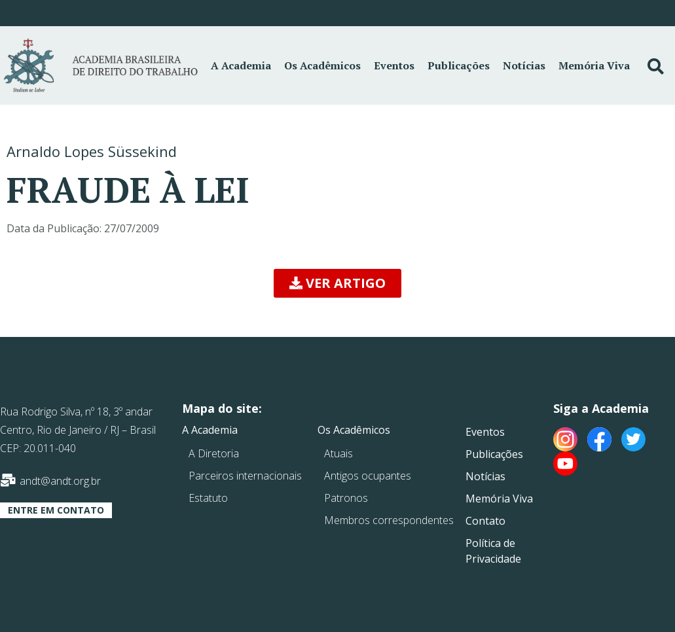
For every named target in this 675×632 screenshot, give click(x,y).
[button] (337, 283)
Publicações (459, 65)
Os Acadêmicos (322, 65)
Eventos (394, 65)
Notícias (524, 65)
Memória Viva (594, 65)
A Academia (241, 65)
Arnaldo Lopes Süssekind (92, 151)
